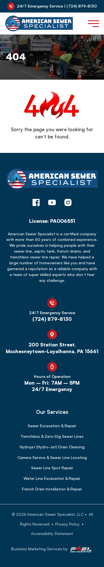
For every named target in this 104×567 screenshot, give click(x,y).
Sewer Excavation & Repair (52, 425)
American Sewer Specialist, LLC (55, 514)
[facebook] (36, 203)
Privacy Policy (67, 524)
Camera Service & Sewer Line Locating (52, 457)
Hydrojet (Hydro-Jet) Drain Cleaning (52, 446)
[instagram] (68, 203)
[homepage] (52, 181)
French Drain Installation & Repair (52, 489)
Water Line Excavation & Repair (52, 478)
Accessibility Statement (52, 533)
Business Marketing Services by (52, 549)
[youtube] (52, 203)
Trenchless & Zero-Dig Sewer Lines (52, 436)
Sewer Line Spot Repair (52, 467)
